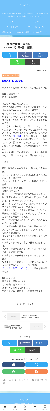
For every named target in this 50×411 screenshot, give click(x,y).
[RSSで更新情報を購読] (36, 371)
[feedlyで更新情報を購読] (13, 371)
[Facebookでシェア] (25, 55)
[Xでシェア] (9, 55)
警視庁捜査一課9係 (11, 75)
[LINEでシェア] (17, 62)
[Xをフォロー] (36, 364)
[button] (32, 62)
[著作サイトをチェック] (13, 364)
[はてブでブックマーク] (40, 55)
